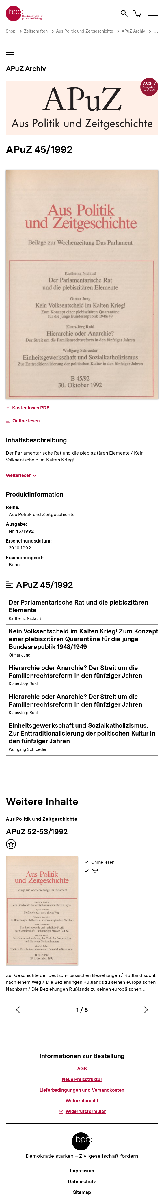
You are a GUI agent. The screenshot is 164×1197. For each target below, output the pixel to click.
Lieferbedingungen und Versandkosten (82, 1090)
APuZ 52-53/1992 (37, 831)
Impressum (82, 1171)
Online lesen (26, 421)
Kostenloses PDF (30, 408)
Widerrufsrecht (82, 1101)
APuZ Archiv (133, 31)
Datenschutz (82, 1181)
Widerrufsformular (82, 1111)
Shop (11, 31)
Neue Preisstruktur (82, 1079)
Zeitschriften (36, 31)
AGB (82, 1068)
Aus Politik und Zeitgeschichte (84, 31)
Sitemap (82, 1192)
